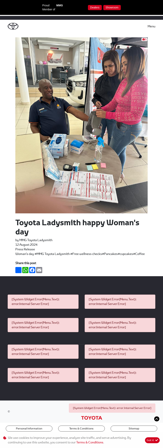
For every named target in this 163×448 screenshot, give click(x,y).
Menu (151, 26)
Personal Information (29, 428)
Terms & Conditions (81, 428)
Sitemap (134, 428)
